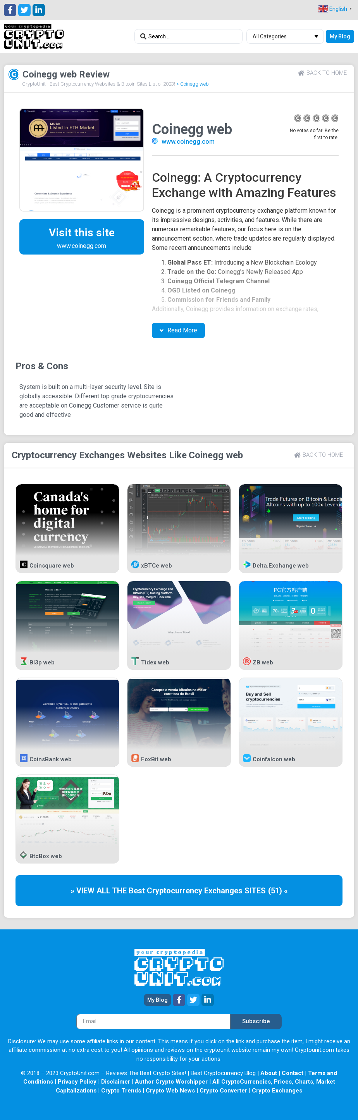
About (268, 1073)
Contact (292, 1073)
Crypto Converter (223, 1090)
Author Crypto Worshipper (171, 1081)
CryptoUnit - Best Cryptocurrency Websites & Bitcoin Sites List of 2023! (98, 84)
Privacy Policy (77, 1081)
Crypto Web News (170, 1090)
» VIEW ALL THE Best (109, 890)
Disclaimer (115, 1081)
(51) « (278, 890)
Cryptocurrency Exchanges (68, 455)
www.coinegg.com (188, 141)
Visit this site (82, 232)
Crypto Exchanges (277, 1090)
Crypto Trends (121, 1090)
